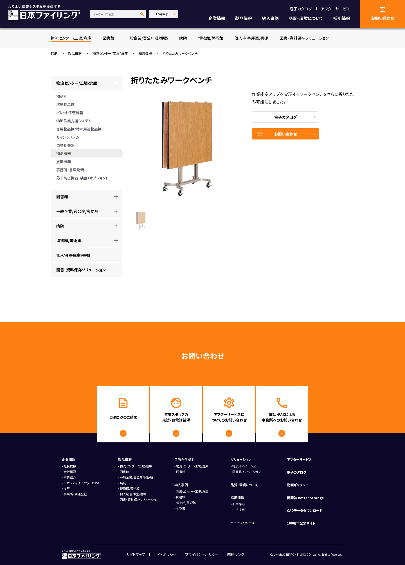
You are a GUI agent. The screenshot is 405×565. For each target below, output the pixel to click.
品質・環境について (306, 18)
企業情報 (216, 18)
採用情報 (341, 18)
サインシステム (67, 137)
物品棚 (61, 96)
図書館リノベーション (246, 471)
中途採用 (238, 509)
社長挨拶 (70, 466)
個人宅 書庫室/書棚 (251, 38)
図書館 (108, 38)
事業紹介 (70, 477)
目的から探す (184, 459)
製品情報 (243, 18)
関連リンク (235, 554)
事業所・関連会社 (75, 494)
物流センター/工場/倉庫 (71, 38)
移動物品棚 (65, 104)
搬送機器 (63, 161)
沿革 (67, 488)
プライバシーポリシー (202, 554)
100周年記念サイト (301, 523)
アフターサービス (335, 9)
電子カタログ (300, 9)
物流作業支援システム (73, 121)
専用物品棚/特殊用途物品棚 (79, 129)
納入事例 (270, 18)
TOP (54, 53)
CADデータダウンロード (305, 510)
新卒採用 (238, 504)
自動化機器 (65, 145)
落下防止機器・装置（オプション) (81, 178)
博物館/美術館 (210, 38)
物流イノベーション (245, 466)
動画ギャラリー (298, 484)
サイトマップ (135, 554)
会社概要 (70, 471)
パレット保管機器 (69, 112)
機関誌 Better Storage (305, 497)
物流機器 (145, 53)
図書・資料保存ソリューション (304, 38)
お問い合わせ (285, 134)
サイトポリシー (165, 554)
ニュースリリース (243, 522)
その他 (180, 508)
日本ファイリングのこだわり (82, 483)
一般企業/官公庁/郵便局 (147, 38)
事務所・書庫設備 (70, 170)
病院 (183, 38)
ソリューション (241, 459)
